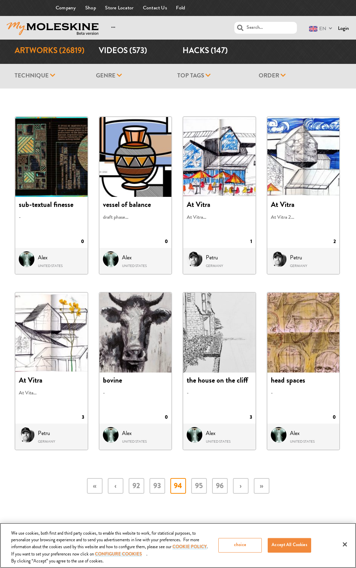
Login (343, 28)
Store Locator (119, 7)
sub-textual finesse (46, 205)
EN (317, 28)
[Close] (345, 546)
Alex (43, 257)
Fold (180, 7)
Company (66, 7)
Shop (90, 7)
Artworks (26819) (49, 52)
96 (220, 486)
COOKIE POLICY (189, 550)
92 (136, 486)
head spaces (288, 381)
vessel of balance (127, 205)
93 (157, 486)
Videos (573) (123, 52)
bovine (112, 381)
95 (199, 486)
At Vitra (198, 205)
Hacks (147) (205, 52)
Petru (212, 257)
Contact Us (155, 7)
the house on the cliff (217, 381)
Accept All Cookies (289, 547)
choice (240, 547)
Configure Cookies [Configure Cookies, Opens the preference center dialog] (118, 557)
